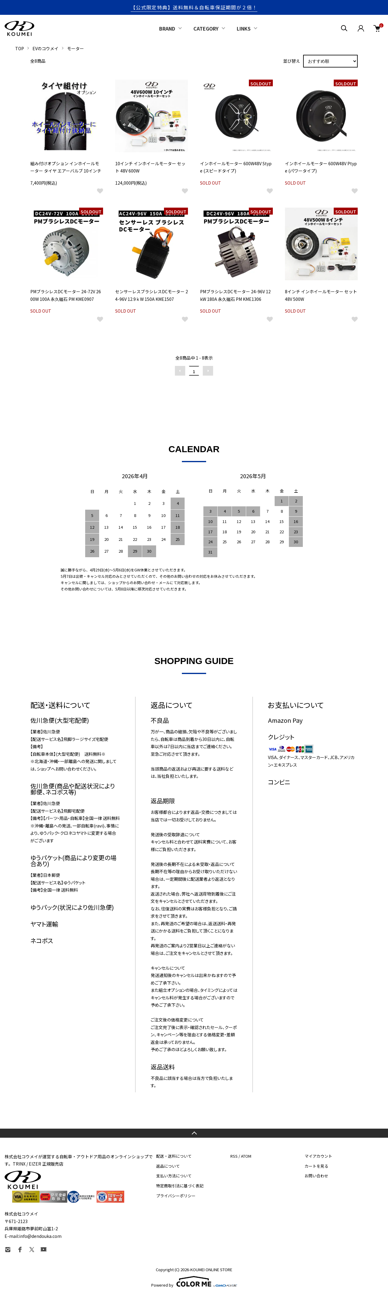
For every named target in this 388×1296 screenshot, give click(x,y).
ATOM (246, 1156)
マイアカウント (318, 1156)
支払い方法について (174, 1176)
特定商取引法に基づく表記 (179, 1186)
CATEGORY (206, 28)
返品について (168, 1166)
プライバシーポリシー (176, 1196)
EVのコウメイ (45, 48)
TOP (19, 48)
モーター (75, 48)
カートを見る (316, 1166)
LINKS (244, 28)
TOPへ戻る (194, 1133)
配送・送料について (174, 1156)
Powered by (194, 1281)
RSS (234, 1156)
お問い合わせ (316, 1176)
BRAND (167, 28)
